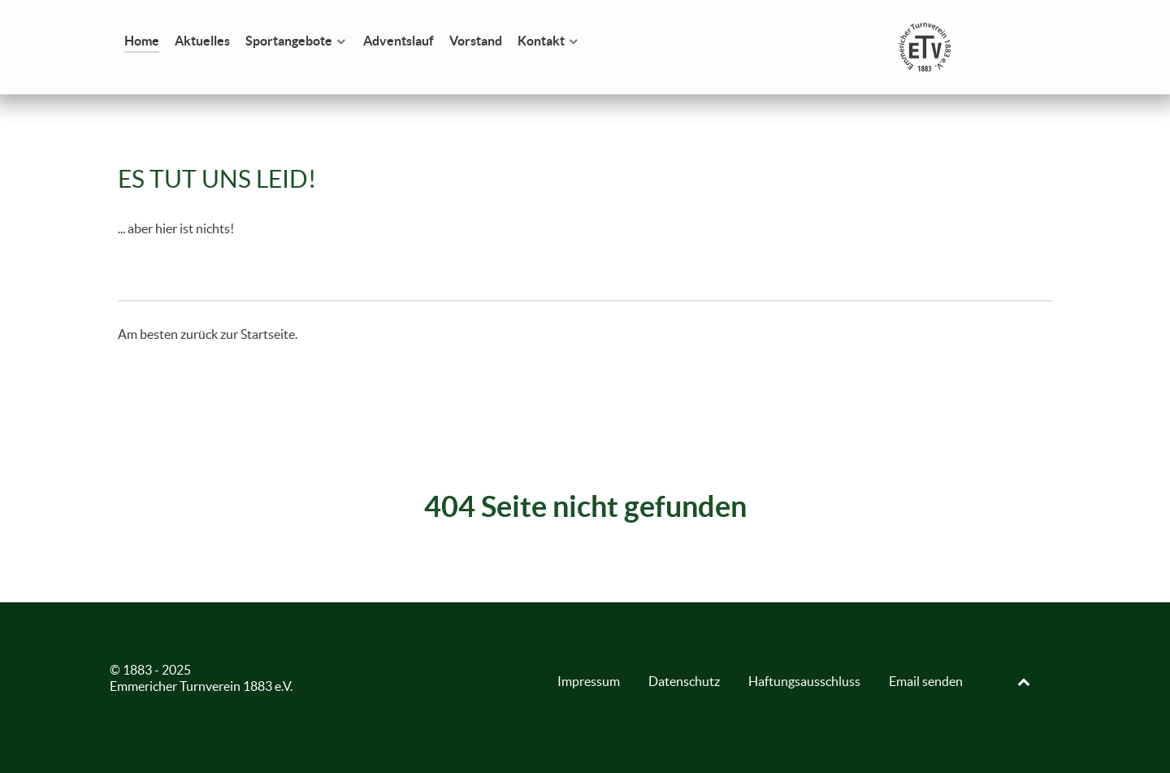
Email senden (926, 681)
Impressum (588, 681)
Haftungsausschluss (804, 681)
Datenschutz (684, 681)
